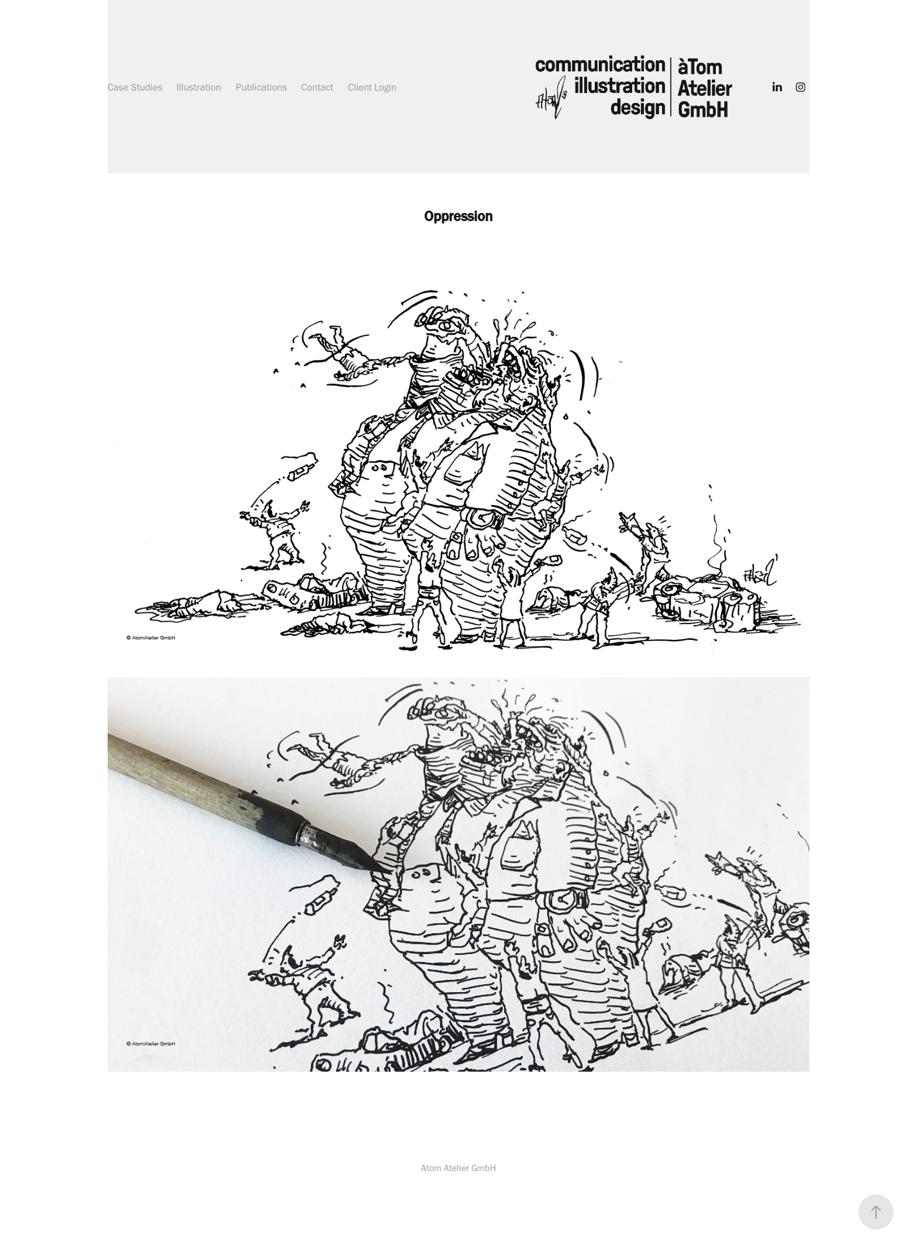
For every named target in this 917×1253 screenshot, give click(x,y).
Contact (317, 87)
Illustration (199, 87)
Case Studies (135, 87)
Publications (261, 87)
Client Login (372, 87)
